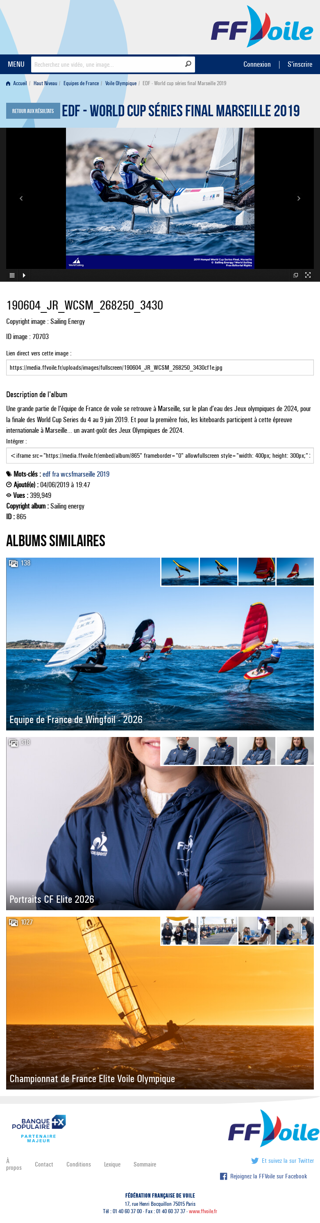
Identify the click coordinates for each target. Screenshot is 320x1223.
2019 (103, 474)
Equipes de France (81, 83)
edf (46, 474)
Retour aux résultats (33, 111)
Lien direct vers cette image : (160, 362)
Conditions (78, 1164)
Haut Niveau (45, 83)
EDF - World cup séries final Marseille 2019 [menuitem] (184, 83)
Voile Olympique (120, 83)
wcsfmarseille (78, 474)
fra (55, 474)
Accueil (16, 83)
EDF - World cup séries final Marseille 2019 (181, 113)
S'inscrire (300, 64)
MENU (16, 64)
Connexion (257, 64)
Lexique (112, 1164)
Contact (44, 1164)
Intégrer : (160, 450)
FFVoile (262, 25)
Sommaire (145, 1164)
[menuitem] (18, 83)
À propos (14, 1164)
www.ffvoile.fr (203, 1211)
